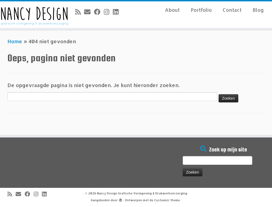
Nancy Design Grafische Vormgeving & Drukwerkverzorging (142, 193)
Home (14, 41)
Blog (258, 10)
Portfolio (201, 10)
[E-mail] (89, 12)
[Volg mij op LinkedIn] (117, 12)
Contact (232, 10)
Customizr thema (167, 200)
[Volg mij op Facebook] (99, 12)
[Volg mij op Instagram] (108, 12)
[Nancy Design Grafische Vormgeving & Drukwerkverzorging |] (32, 14)
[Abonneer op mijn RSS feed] (79, 12)
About (172, 10)
